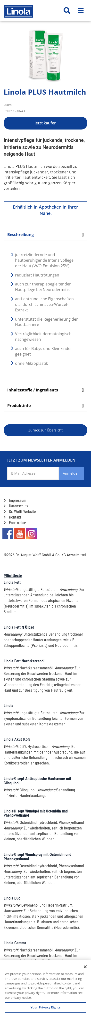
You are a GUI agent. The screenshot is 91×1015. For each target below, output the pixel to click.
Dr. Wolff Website (20, 511)
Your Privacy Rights (45, 1007)
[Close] (85, 966)
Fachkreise (15, 522)
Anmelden (71, 473)
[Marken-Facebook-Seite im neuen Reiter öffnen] (8, 533)
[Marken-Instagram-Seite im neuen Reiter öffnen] (32, 533)
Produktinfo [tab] (45, 405)
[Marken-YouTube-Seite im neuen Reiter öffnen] (20, 533)
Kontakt (12, 517)
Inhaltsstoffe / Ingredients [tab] (45, 390)
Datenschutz (16, 506)
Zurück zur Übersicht (45, 430)
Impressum (15, 500)
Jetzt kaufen (45, 123)
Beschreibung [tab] (45, 234)
